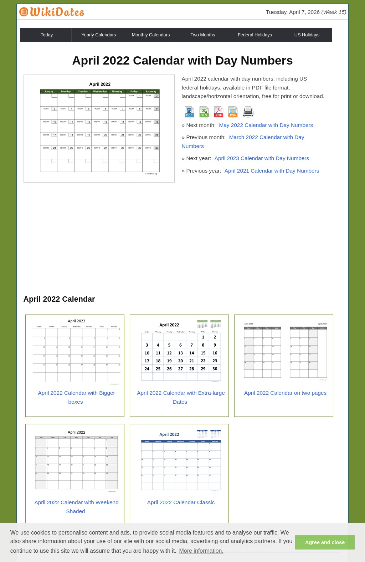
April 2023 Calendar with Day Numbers (262, 158)
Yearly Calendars (99, 34)
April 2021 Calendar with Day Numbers (272, 171)
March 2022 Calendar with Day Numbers (243, 141)
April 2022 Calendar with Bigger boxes (76, 397)
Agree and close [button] (325, 542)
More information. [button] (201, 551)
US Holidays (306, 34)
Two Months (203, 34)
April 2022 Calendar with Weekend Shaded (76, 506)
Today (47, 34)
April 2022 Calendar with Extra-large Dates (181, 397)
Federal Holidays (255, 34)
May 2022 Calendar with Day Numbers (266, 125)
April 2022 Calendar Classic (181, 502)
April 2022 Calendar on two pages (285, 393)
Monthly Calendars (151, 34)
